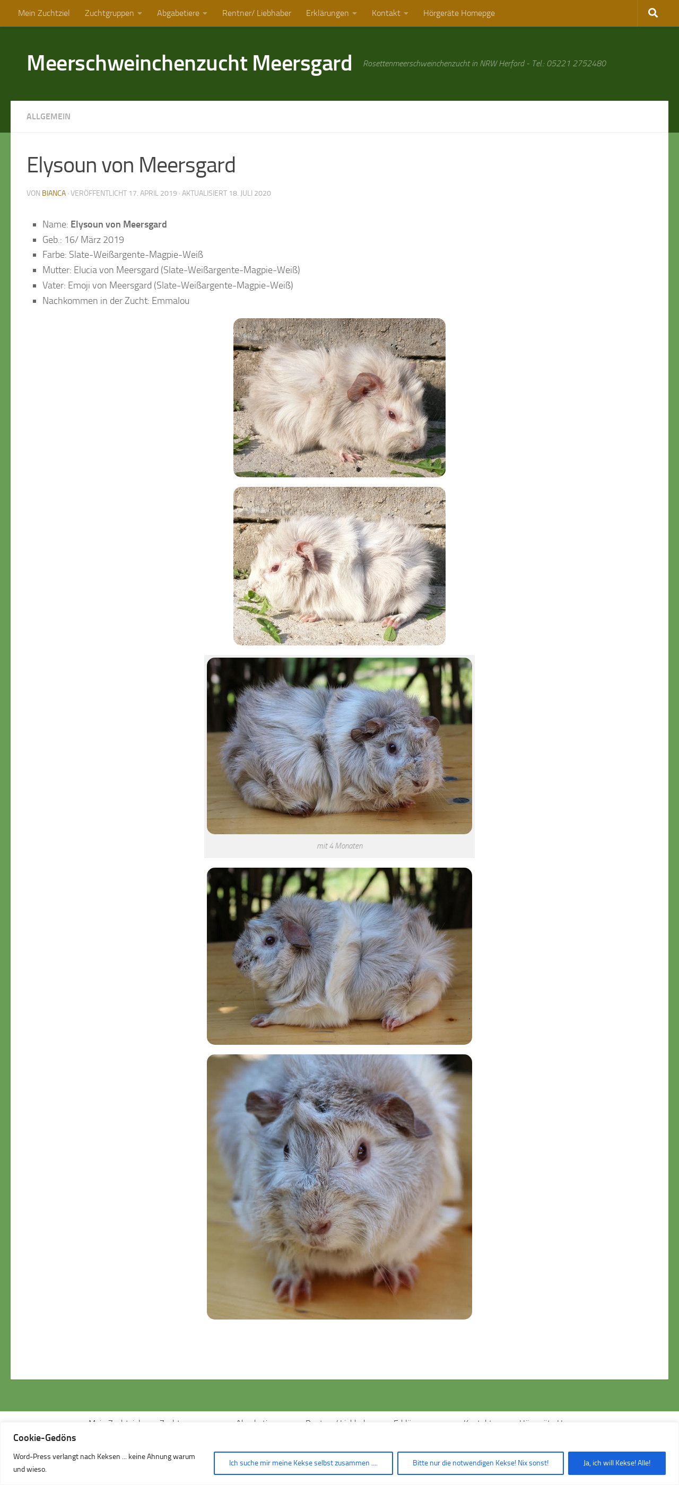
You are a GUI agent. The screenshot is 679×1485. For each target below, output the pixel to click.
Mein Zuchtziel (44, 13)
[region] (339, 1453)
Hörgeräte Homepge (459, 13)
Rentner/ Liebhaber (256, 13)
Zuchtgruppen (109, 13)
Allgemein (49, 116)
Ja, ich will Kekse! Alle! (617, 1462)
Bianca (54, 193)
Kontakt (386, 13)
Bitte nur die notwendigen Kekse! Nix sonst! (481, 1462)
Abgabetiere (178, 13)
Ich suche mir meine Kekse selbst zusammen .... (303, 1462)
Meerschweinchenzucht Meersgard (189, 63)
